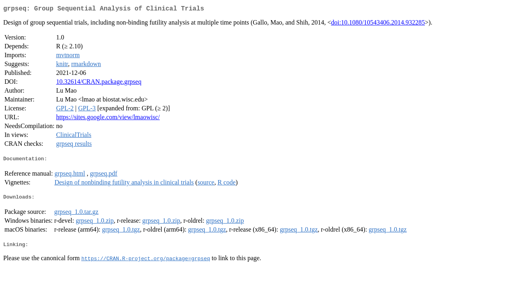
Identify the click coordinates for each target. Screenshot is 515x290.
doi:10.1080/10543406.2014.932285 (378, 24)
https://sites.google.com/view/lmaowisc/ (108, 118)
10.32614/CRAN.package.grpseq (98, 83)
